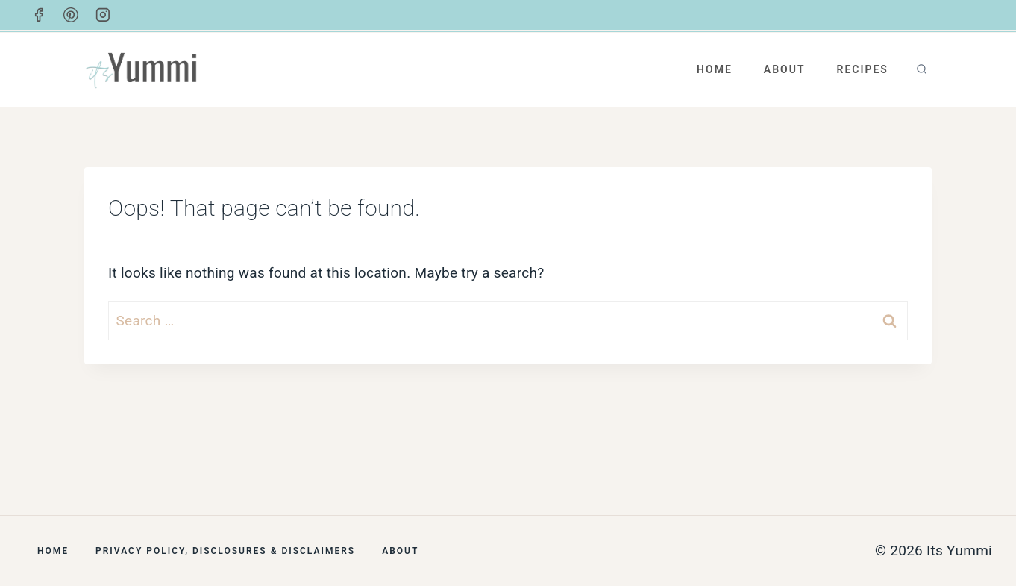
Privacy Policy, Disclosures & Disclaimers (225, 551)
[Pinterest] (71, 15)
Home (715, 69)
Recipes (862, 69)
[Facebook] (39, 15)
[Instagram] (103, 15)
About (785, 69)
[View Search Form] (922, 70)
